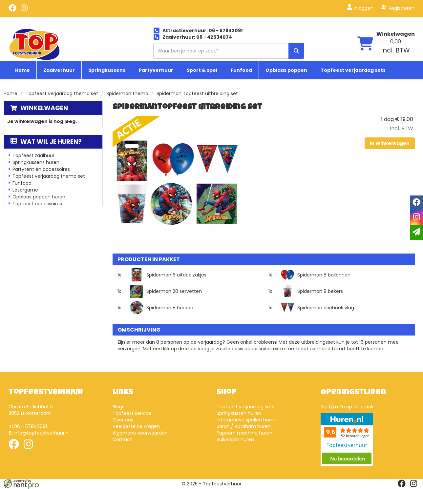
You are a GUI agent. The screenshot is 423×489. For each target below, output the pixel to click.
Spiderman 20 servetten (174, 291)
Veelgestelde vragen (136, 426)
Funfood (241, 70)
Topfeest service (132, 413)
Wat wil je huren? (46, 141)
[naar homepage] (34, 44)
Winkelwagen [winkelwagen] (395, 34)
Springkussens (106, 70)
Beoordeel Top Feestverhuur (347, 439)
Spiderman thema (127, 93)
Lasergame (25, 190)
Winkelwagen (44, 108)
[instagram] (24, 10)
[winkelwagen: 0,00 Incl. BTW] (395, 46)
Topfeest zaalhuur (33, 155)
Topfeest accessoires (37, 203)
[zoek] (296, 51)
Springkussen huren (239, 413)
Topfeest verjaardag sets (353, 70)
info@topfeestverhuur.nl (39, 433)
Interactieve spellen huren (247, 420)
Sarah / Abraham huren (244, 426)
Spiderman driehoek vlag (325, 307)
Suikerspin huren (235, 439)
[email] (416, 232)
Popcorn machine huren (244, 433)
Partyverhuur (156, 70)
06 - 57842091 (28, 426)
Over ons (123, 420)
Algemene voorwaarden (140, 433)
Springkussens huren (35, 162)
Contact (122, 439)
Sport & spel (202, 70)
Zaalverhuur (59, 70)
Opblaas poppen (286, 70)
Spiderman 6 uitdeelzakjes (176, 275)
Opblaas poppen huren (38, 197)
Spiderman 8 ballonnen (323, 275)
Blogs (118, 406)
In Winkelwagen (390, 143)
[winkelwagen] (365, 44)
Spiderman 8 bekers (320, 291)
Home (22, 70)
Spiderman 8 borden (169, 307)
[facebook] (12, 10)
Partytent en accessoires (41, 169)
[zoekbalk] (228, 51)
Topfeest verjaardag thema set (62, 93)
